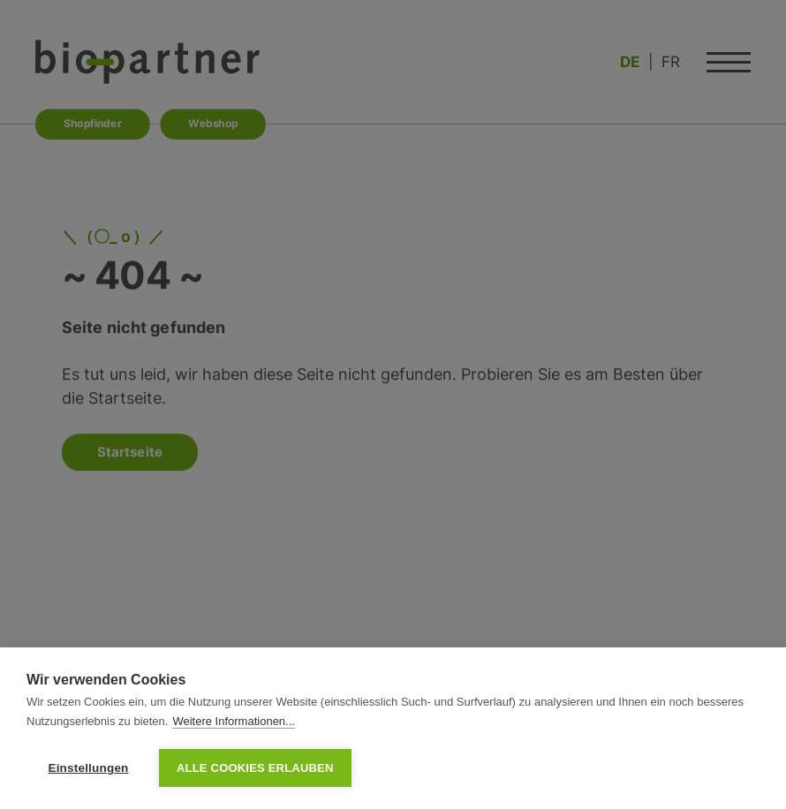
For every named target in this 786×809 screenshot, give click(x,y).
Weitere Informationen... (233, 721)
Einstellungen (88, 768)
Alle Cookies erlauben (255, 768)
